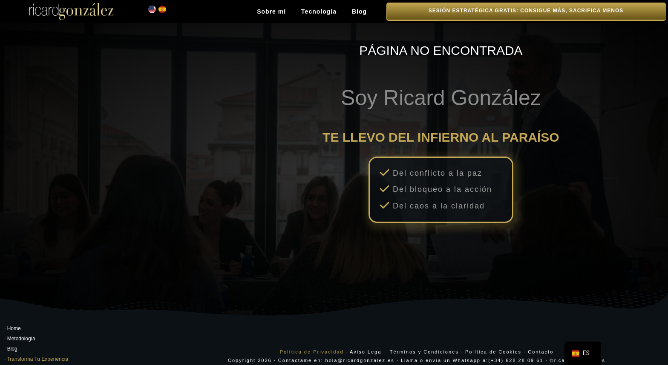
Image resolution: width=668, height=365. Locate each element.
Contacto (540, 348)
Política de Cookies (493, 348)
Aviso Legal (366, 348)
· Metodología (19, 335)
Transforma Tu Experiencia (37, 356)
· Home (12, 325)
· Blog (10, 345)
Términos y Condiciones (424, 348)
